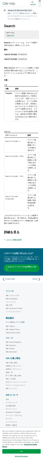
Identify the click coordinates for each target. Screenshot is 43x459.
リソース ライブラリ (13, 312)
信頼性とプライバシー (14, 369)
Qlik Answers (11, 345)
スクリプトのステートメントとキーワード (21, 16)
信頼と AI (9, 372)
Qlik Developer (11, 299)
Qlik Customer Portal (14, 308)
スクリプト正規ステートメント (17, 19)
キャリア (9, 419)
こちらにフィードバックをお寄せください (21, 268)
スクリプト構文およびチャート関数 (24, 13)
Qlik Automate (11, 352)
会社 (7, 399)
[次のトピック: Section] (31, 279)
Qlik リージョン (11, 388)
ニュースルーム (11, 422)
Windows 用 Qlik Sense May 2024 (20, 10)
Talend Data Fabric (13, 333)
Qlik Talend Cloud (13, 329)
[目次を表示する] (4, 10)
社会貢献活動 (10, 406)
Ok (21, 451)
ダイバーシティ (11, 409)
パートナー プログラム (14, 415)
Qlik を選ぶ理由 (11, 363)
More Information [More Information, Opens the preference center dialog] (21, 456)
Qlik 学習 (9, 305)
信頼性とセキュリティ (14, 366)
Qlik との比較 (11, 379)
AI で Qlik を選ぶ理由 (13, 375)
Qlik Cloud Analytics (13, 342)
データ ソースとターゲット (16, 385)
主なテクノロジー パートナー (16, 382)
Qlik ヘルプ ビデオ (12, 295)
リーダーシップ (11, 402)
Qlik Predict (10, 349)
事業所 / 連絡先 (11, 425)
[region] (21, 443)
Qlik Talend (10, 326)
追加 (8, 13)
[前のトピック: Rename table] (11, 279)
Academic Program (13, 412)
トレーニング (10, 302)
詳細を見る (10, 36)
